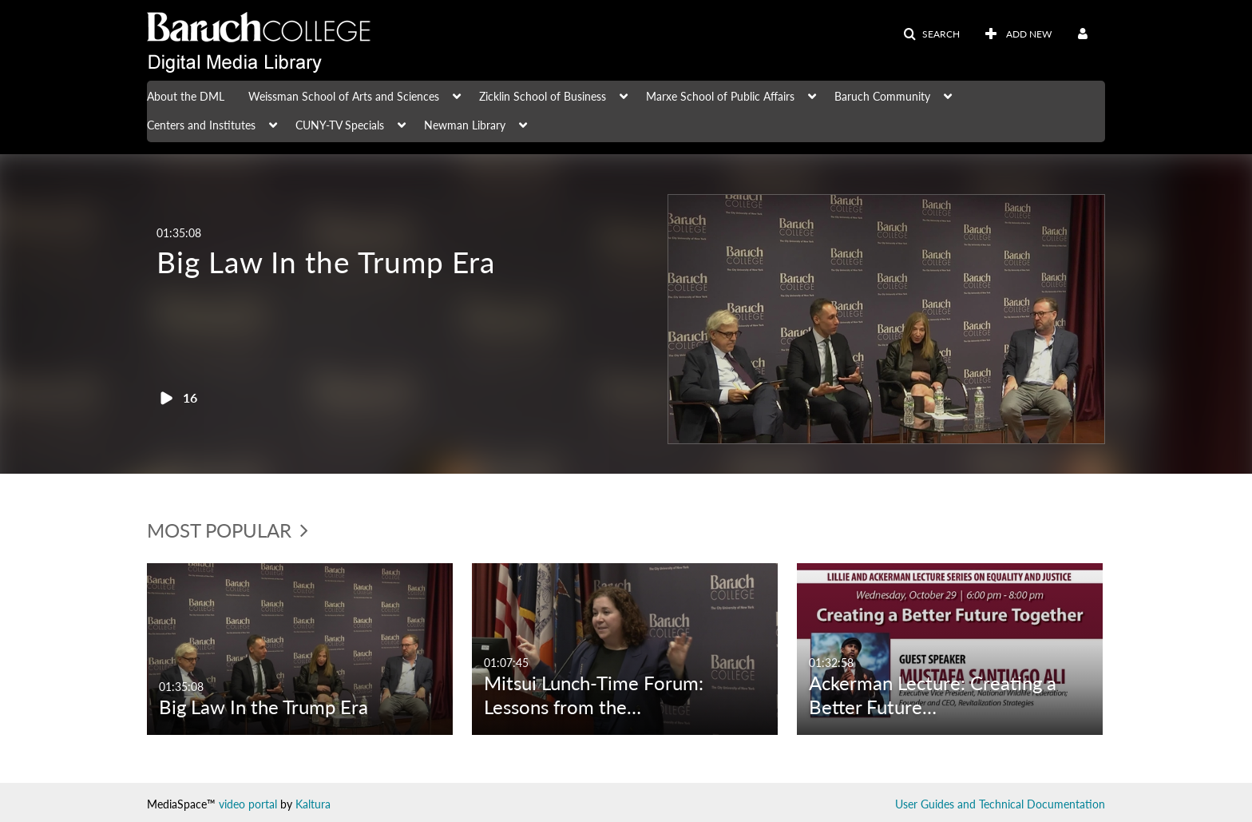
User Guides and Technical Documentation (1000, 804)
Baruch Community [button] (882, 96)
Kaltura (313, 804)
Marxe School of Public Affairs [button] (720, 96)
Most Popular (227, 530)
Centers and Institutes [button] (201, 125)
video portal (248, 804)
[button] (931, 34)
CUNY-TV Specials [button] (339, 125)
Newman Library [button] (464, 125)
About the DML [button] (185, 96)
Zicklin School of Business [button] (542, 96)
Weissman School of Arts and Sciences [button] (343, 96)
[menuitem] (197, 95)
